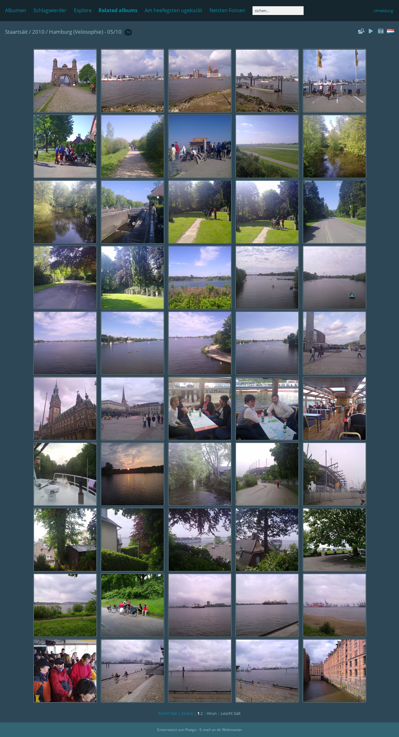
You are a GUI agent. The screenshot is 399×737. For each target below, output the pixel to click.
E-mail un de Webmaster (221, 729)
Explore (83, 10)
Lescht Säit (231, 713)
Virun (212, 713)
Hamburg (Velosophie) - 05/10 (85, 31)
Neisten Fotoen (227, 10)
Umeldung (383, 10)
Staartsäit (16, 31)
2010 (38, 31)
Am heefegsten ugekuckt (173, 10)
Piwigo (190, 729)
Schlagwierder (50, 10)
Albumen (15, 10)
